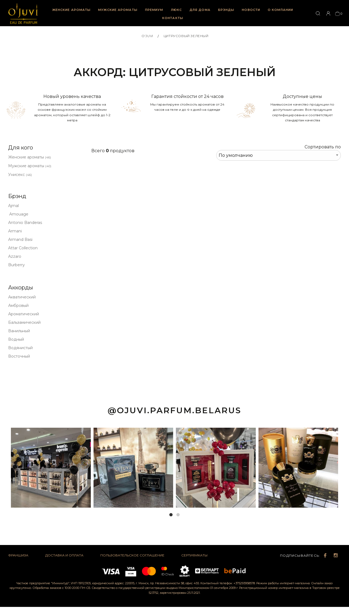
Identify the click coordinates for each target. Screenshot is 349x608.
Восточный (19, 356)
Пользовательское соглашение (132, 555)
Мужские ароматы (117, 10)
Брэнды (226, 10)
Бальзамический (24, 322)
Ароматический (23, 314)
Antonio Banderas (25, 222)
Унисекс (20, 174)
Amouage (18, 214)
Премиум (154, 10)
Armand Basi (20, 239)
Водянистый (20, 347)
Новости (251, 10)
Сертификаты (194, 555)
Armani (15, 231)
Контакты (172, 18)
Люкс (176, 10)
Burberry (16, 264)
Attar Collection (23, 247)
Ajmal (13, 205)
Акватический (22, 297)
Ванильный (19, 330)
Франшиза (18, 555)
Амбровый (18, 305)
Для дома (199, 10)
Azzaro (14, 256)
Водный (16, 339)
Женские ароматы (71, 10)
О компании (280, 10)
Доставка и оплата (64, 555)
